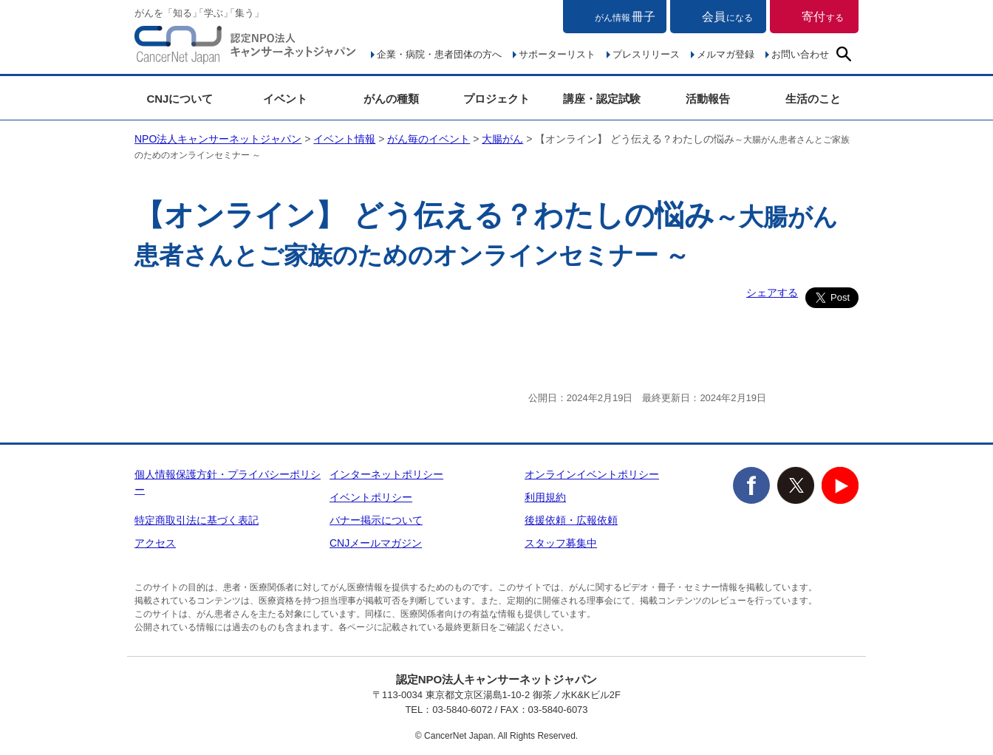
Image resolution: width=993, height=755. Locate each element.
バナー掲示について (376, 520)
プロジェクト (496, 98)
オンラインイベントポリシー (592, 474)
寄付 (823, 16)
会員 (727, 16)
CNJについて (179, 98)
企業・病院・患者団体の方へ (439, 54)
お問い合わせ (800, 54)
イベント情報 (344, 139)
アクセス (155, 543)
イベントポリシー (371, 497)
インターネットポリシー (386, 474)
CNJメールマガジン (376, 543)
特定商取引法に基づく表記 (196, 520)
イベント (285, 98)
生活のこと (813, 98)
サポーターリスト (557, 54)
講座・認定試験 (602, 98)
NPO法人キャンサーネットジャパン (245, 48)
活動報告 (708, 98)
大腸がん (502, 139)
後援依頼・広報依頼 (571, 520)
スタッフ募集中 (561, 543)
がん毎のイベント (428, 139)
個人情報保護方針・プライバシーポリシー (227, 482)
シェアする (772, 292)
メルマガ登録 (725, 54)
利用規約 (545, 497)
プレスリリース (646, 54)
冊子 (625, 16)
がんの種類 (391, 98)
